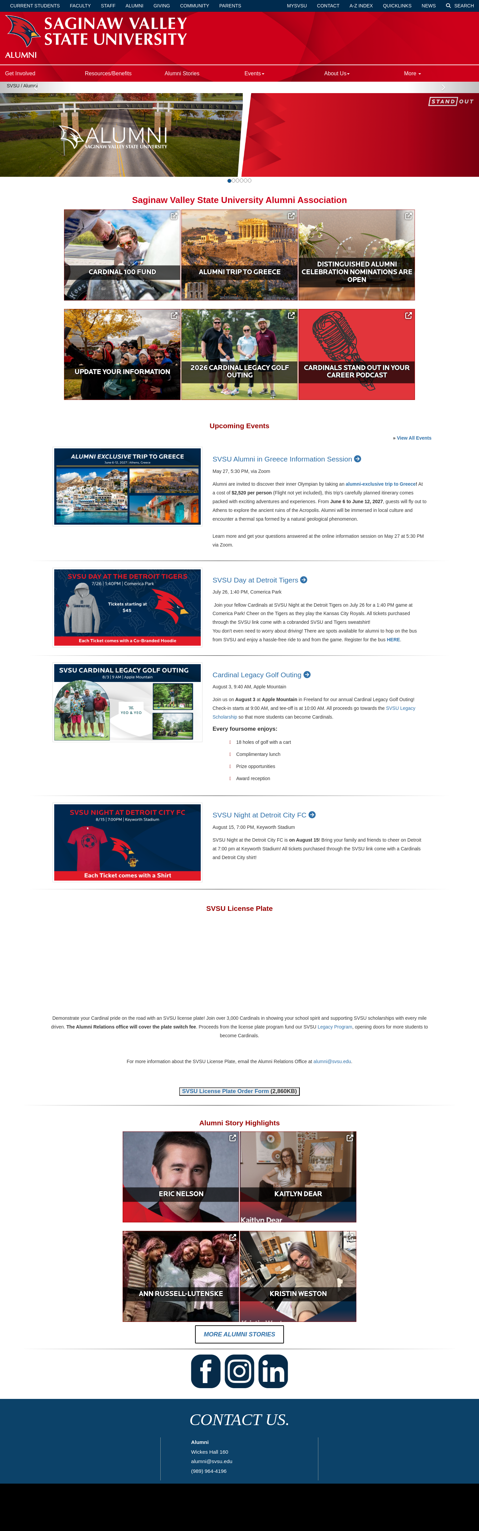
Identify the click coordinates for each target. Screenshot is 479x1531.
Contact (328, 5)
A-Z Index (361, 5)
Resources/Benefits (108, 73)
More (412, 73)
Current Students (35, 5)
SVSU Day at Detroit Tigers (261, 581)
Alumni (134, 5)
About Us (337, 73)
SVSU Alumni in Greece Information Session (288, 460)
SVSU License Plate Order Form (225, 1092)
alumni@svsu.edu (332, 1062)
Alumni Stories (182, 73)
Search (460, 5)
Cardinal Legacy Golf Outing (263, 675)
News (429, 5)
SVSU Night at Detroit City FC (265, 816)
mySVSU (297, 5)
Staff (108, 5)
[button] (36, 129)
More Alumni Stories (239, 1336)
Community (194, 5)
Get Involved (20, 73)
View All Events (414, 438)
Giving (162, 5)
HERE (393, 640)
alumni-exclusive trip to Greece (381, 485)
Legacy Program (335, 1028)
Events (254, 73)
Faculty (80, 5)
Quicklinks (397, 5)
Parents (230, 5)
